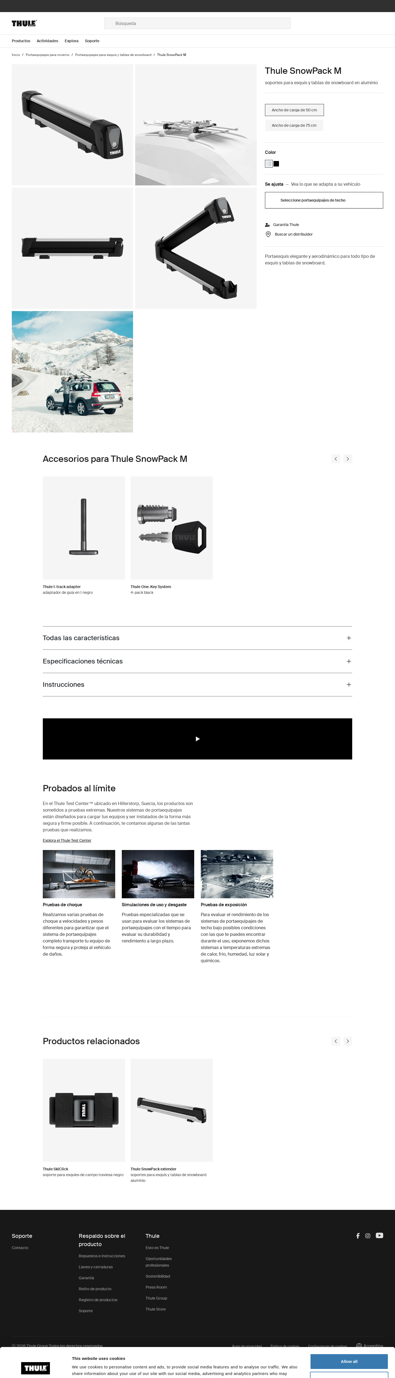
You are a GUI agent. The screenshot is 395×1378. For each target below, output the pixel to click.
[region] (197, 738)
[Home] (58, 23)
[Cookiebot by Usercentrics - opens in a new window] (36, 1367)
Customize (349, 1351)
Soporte (86, 1310)
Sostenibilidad (158, 1276)
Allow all (349, 1333)
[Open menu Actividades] (51, 41)
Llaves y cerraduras (96, 1266)
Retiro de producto (95, 1288)
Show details (84, 1367)
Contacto (20, 1247)
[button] (197, 739)
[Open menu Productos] (24, 41)
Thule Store (156, 1309)
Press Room (156, 1287)
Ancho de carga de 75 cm (294, 125)
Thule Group (156, 1298)
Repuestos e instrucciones (102, 1255)
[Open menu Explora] (75, 41)
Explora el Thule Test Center (67, 840)
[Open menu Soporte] (95, 41)
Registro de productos (98, 1299)
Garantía (86, 1277)
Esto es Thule (157, 1247)
